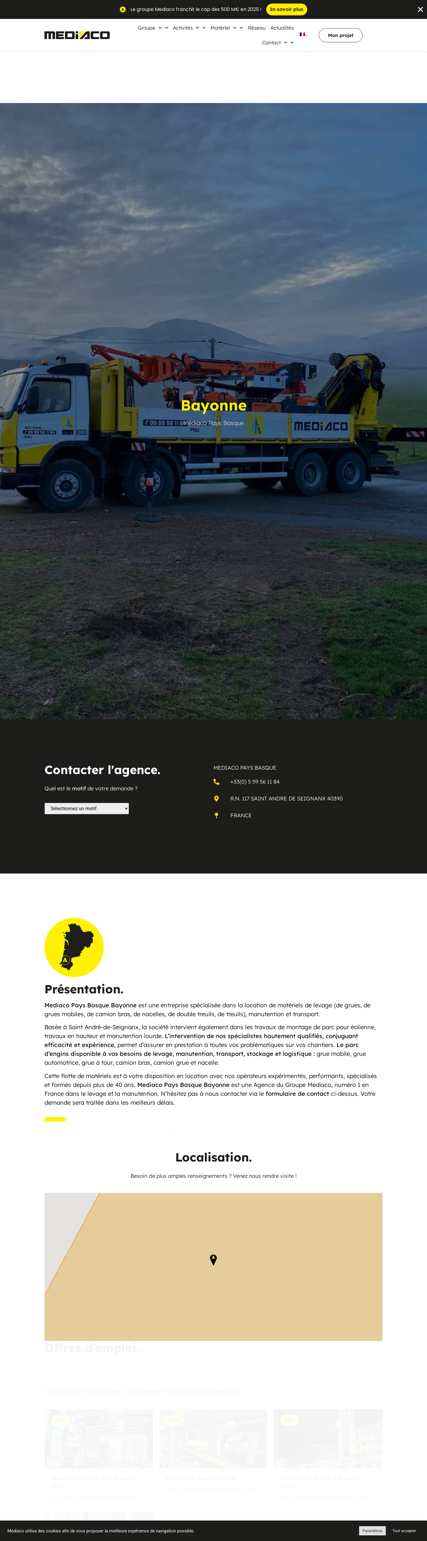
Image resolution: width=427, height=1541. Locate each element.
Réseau (257, 28)
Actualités (282, 28)
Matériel (227, 28)
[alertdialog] (213, 9)
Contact (278, 42)
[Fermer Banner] (420, 9)
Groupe (153, 28)
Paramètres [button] (373, 1531)
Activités (189, 28)
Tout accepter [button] (404, 1531)
